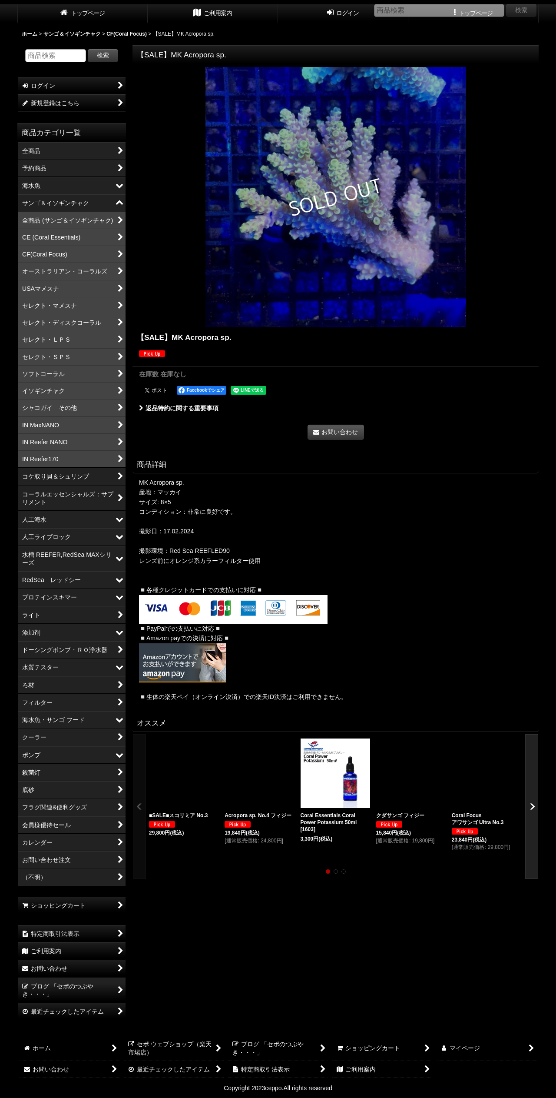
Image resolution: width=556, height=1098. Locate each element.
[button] (139, 806)
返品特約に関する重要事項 (178, 408)
